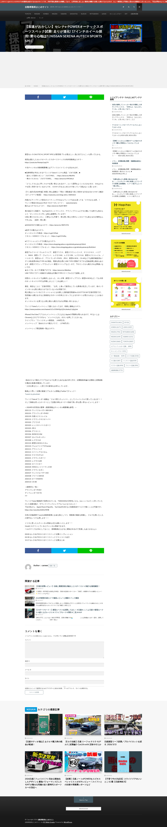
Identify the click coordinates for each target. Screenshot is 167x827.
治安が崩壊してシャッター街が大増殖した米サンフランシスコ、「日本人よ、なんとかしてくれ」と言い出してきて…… (127, 107)
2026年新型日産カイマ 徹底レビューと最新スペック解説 (57, 598)
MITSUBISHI (94, 14)
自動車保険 (134, 14)
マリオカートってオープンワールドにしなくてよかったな (127, 126)
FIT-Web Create (49, 822)
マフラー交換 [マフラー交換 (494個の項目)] (117, 365)
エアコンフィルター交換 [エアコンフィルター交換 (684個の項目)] (121, 346)
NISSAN (37, 14)
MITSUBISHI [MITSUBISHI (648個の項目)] (128, 332)
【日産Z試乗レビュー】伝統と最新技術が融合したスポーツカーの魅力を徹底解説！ (68, 586)
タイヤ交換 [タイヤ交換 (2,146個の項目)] (133, 356)
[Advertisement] (83, 69)
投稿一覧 (52, 565)
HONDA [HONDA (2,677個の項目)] (116, 327)
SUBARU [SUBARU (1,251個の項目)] (128, 337)
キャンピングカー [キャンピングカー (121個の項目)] (118, 351)
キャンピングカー (116, 14)
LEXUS (104, 14)
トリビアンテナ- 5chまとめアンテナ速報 (126, 98)
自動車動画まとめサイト (46, 819)
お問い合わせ (31, 18)
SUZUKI (83, 14)
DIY (126, 14)
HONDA (46, 14)
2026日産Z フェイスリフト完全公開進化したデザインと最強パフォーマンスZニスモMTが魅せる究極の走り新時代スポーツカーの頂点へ (43, 783)
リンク (41, 18)
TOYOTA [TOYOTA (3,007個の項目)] (128, 341)
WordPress (68, 822)
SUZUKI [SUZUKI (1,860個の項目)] (115, 341)
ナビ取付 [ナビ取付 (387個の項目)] (115, 361)
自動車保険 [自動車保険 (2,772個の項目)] (117, 370)
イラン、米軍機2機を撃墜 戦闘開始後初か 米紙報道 (127, 162)
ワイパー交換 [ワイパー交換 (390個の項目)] (132, 365)
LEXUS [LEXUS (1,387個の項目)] (127, 327)
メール (28, 669)
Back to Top (84, 800)
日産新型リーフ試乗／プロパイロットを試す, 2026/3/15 (123, 743)
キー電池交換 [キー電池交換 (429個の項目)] (118, 356)
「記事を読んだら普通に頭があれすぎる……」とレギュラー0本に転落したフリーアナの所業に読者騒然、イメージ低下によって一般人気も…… (127, 182)
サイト (27, 678)
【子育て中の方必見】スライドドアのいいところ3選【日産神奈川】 (123, 780)
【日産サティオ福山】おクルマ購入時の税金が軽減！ (43, 743)
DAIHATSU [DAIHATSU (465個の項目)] (116, 322)
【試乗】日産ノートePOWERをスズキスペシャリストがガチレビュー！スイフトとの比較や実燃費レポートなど (83, 782)
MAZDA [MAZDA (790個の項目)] (115, 332)
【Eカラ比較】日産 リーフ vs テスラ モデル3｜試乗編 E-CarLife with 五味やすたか (83, 743)
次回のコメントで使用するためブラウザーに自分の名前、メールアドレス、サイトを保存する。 (57, 688)
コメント (28, 640)
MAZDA (54, 14)
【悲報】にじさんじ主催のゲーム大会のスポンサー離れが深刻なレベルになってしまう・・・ (127, 143)
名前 (27, 661)
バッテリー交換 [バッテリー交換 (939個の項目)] (129, 361)
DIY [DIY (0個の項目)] (126, 322)
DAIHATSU (74, 14)
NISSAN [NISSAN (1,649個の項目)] (115, 337)
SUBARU (64, 14)
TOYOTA (28, 14)
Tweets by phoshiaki (32, 394)
